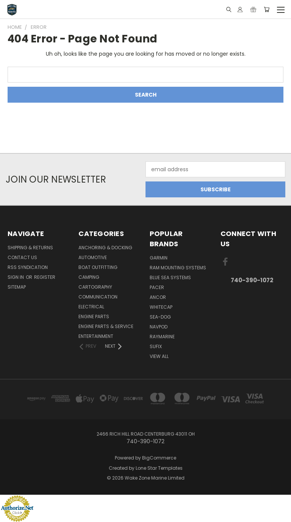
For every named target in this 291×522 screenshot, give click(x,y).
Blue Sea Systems (170, 277)
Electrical (91, 306)
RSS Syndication (28, 267)
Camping (88, 277)
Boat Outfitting (97, 267)
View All (159, 356)
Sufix (156, 346)
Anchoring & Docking (105, 247)
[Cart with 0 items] (267, 9)
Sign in (16, 277)
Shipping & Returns (30, 247)
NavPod (158, 327)
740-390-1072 (252, 280)
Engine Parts (93, 316)
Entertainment (95, 336)
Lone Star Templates (159, 468)
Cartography (95, 287)
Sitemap (17, 287)
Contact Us (22, 257)
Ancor (158, 297)
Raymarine (162, 336)
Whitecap (161, 307)
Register (44, 277)
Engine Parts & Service (105, 326)
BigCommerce (159, 458)
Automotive (92, 257)
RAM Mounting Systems (178, 267)
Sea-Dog (160, 317)
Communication (97, 297)
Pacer (157, 287)
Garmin (158, 258)
